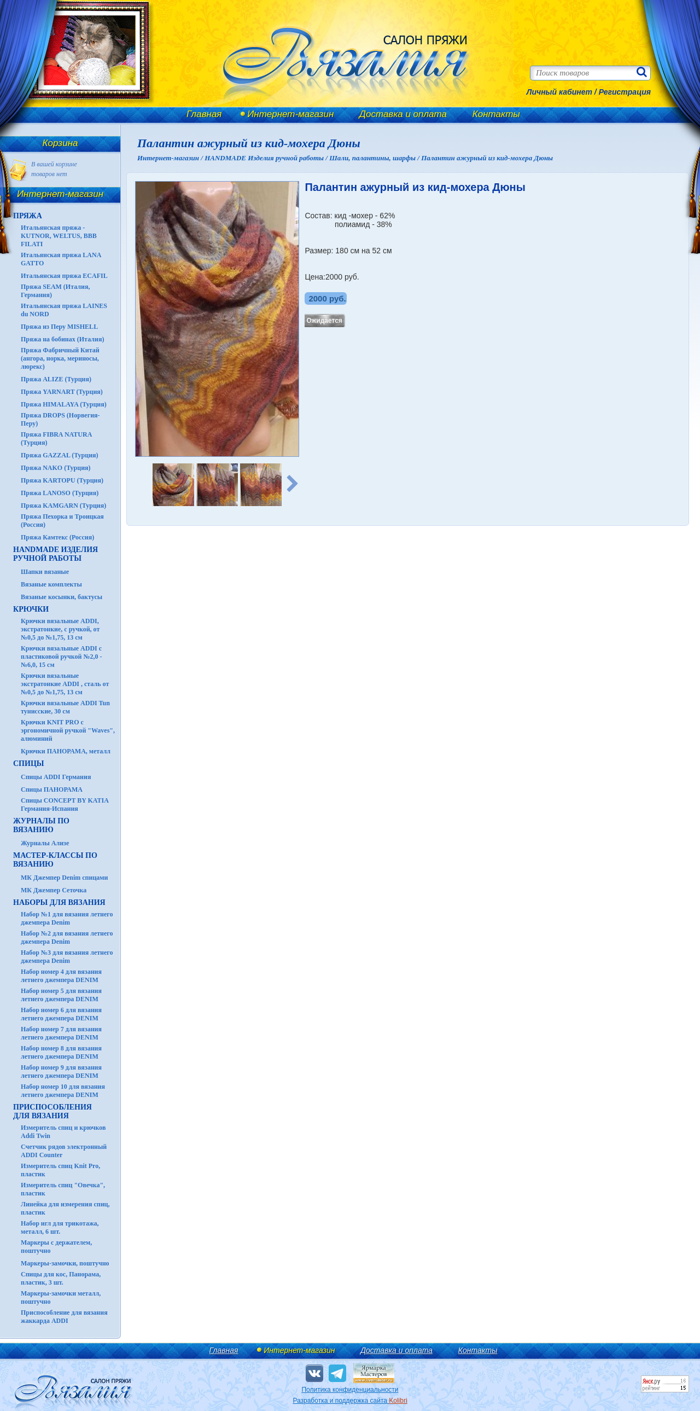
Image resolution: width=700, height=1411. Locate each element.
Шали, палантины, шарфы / (375, 158)
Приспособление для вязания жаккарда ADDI (64, 1317)
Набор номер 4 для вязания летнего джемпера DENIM (61, 976)
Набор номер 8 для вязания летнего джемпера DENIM (61, 1052)
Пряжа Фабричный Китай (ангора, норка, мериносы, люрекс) (60, 358)
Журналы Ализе (45, 843)
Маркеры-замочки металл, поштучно (61, 1297)
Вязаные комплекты (51, 584)
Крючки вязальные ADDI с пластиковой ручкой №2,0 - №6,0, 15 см (61, 656)
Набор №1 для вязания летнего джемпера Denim (67, 918)
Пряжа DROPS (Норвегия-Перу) (60, 419)
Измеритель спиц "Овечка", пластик (63, 1189)
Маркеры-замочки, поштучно (65, 1263)
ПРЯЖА (27, 216)
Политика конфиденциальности (349, 1389)
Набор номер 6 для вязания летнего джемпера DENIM (61, 1014)
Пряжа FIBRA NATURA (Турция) (56, 438)
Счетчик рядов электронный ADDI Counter (64, 1151)
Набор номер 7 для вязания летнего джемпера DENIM (61, 1033)
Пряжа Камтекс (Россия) (57, 537)
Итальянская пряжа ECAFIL (64, 276)
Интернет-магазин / (171, 158)
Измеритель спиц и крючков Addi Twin (63, 1132)
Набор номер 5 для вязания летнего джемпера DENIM (61, 995)
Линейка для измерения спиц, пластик (65, 1208)
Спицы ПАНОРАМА (52, 789)
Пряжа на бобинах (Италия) (62, 339)
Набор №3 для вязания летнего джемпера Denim (67, 957)
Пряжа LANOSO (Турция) (59, 493)
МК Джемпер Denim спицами (64, 877)
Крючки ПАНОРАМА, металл (65, 751)
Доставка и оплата (403, 114)
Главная (203, 114)
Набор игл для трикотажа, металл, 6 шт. (60, 1227)
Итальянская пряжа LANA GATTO (61, 259)
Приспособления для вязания (52, 1111)
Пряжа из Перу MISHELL (59, 326)
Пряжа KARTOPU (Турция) (62, 480)
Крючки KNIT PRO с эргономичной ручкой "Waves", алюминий (68, 730)
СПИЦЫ (28, 763)
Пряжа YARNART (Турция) (62, 392)
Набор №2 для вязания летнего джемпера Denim (67, 937)
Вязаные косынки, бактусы (61, 597)
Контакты (496, 114)
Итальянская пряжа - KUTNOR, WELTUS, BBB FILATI (59, 236)
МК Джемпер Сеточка (53, 890)
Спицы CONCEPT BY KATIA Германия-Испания (64, 804)
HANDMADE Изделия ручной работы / (267, 158)
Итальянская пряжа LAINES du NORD (64, 310)
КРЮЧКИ (31, 609)
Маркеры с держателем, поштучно (56, 1247)
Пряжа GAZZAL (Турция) (59, 455)
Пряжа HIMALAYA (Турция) (64, 404)
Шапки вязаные (45, 572)
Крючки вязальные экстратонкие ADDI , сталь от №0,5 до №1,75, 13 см (65, 684)
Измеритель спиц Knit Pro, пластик (60, 1170)
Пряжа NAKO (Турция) (56, 468)
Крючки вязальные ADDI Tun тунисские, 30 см (65, 707)
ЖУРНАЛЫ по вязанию (41, 825)
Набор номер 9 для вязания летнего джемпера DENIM (61, 1071)
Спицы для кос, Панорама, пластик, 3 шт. (61, 1278)
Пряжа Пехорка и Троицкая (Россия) (62, 521)
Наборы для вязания (59, 902)
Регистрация (625, 92)
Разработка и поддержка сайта (350, 1400)
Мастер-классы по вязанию (55, 859)
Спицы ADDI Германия (56, 777)
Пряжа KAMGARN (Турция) (63, 505)
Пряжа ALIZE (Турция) (56, 379)
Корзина (60, 143)
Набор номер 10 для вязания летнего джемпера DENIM (63, 1091)
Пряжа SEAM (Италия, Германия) (55, 291)
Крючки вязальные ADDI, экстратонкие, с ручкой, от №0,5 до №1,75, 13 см (60, 629)
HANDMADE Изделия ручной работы (55, 553)
